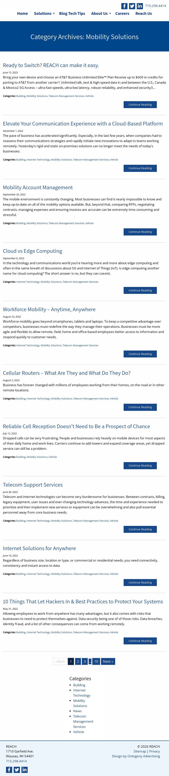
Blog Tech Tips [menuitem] (72, 13)
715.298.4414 (155, 5)
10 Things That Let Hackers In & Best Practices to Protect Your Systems (83, 601)
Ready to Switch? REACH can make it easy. (51, 65)
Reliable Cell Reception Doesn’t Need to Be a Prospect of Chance (76, 426)
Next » (108, 661)
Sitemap (140, 751)
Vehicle (89, 96)
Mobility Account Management (38, 187)
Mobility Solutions (37, 96)
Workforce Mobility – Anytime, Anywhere (49, 309)
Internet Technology (38, 159)
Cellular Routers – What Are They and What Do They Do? (67, 372)
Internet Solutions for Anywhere (39, 548)
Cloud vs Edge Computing (32, 250)
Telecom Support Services (33, 484)
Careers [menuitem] (122, 13)
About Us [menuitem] (99, 13)
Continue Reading (140, 104)
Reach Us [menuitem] (143, 13)
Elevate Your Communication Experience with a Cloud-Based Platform (83, 123)
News (77, 711)
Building (20, 96)
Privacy (154, 751)
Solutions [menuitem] (42, 13)
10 (96, 661)
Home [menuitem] (22, 13)
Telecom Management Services (66, 96)
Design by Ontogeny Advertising (136, 756)
